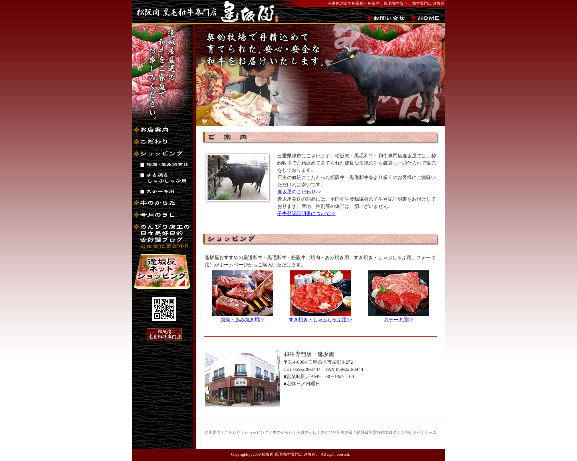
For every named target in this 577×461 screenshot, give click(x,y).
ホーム (431, 432)
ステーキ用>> (399, 319)
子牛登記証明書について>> (306, 213)
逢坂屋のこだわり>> (299, 192)
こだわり (232, 432)
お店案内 (212, 432)
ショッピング (256, 432)
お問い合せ (411, 432)
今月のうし (307, 432)
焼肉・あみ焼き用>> (243, 319)
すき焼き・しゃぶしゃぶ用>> (320, 319)
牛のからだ (282, 432)
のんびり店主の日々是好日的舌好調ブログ (359, 432)
